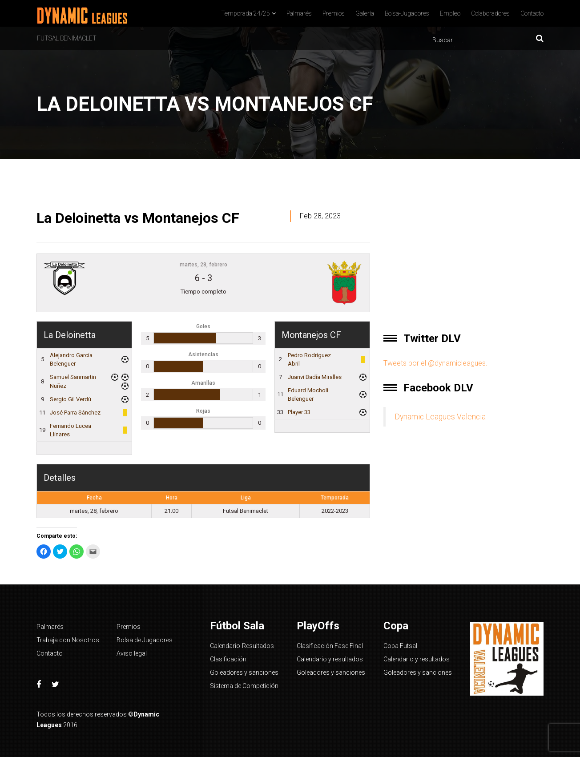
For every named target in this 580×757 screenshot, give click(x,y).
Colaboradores (490, 13)
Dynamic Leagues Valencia (440, 416)
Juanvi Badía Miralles (315, 377)
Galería (364, 13)
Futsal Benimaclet (67, 38)
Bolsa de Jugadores (145, 640)
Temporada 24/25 (245, 13)
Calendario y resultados (330, 659)
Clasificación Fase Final (330, 645)
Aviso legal (132, 653)
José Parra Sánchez (75, 412)
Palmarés (299, 13)
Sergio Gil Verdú (70, 399)
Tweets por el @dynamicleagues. (435, 363)
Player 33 (299, 412)
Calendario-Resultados (242, 645)
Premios (333, 13)
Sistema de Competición (244, 685)
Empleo (450, 13)
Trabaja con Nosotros (67, 640)
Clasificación (228, 659)
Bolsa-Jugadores (407, 13)
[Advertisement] (463, 257)
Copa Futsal (400, 645)
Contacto (532, 13)
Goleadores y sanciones (244, 672)
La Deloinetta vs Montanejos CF (137, 217)
